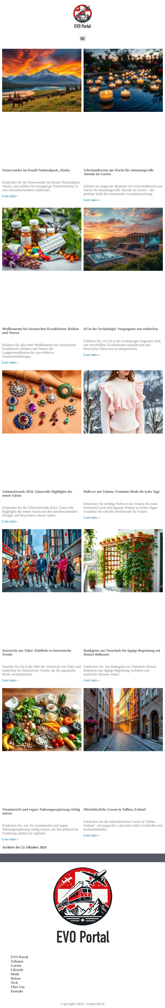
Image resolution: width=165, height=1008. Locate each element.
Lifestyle (17, 970)
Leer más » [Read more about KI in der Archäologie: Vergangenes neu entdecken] (92, 355)
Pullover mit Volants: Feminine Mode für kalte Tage (122, 491)
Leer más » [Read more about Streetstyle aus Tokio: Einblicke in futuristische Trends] (10, 680)
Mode (15, 974)
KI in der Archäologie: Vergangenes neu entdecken (121, 329)
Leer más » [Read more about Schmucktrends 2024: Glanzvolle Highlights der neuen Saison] (10, 521)
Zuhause (17, 961)
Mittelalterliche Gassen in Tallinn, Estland (114, 809)
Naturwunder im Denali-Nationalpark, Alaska (36, 170)
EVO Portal (19, 957)
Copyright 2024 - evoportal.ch (82, 1004)
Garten (16, 965)
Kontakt (17, 991)
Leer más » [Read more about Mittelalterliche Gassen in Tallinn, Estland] (92, 835)
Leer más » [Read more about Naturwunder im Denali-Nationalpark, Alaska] (10, 196)
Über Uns (18, 987)
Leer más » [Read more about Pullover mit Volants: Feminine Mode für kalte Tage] (92, 517)
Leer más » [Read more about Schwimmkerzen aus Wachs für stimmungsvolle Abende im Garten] (92, 200)
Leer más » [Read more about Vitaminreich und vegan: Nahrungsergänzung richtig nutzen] (10, 839)
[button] (82, 38)
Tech (14, 982)
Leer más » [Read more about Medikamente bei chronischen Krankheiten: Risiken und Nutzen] (10, 362)
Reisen (15, 978)
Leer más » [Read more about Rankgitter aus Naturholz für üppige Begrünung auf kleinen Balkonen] (92, 680)
